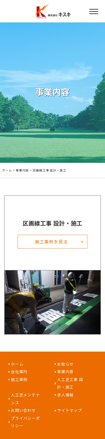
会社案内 (19, 374)
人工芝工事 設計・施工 (70, 385)
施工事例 (19, 382)
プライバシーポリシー (25, 425)
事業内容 (22, 170)
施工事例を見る (51, 243)
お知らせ (65, 366)
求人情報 (65, 397)
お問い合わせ (23, 413)
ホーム (7, 170)
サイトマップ (69, 413)
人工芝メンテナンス (25, 401)
